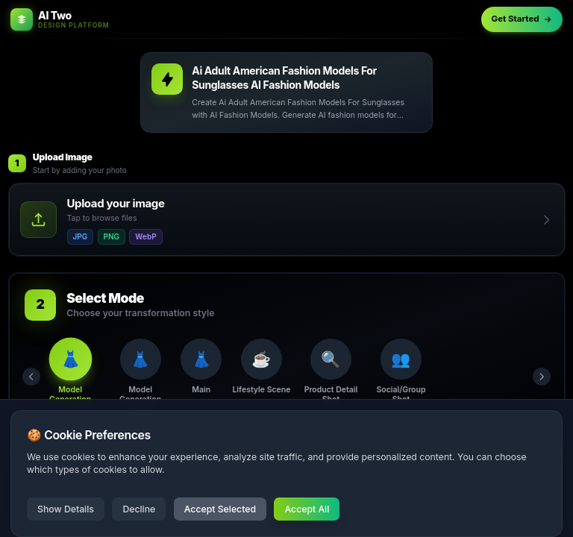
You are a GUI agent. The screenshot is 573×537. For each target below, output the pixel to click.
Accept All (306, 509)
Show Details (65, 509)
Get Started (522, 18)
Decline (138, 509)
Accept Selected (220, 509)
